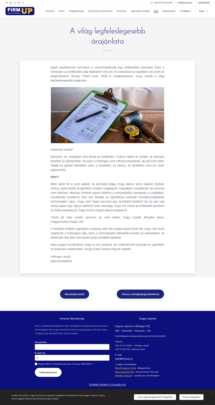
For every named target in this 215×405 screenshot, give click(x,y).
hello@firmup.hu (185, 2)
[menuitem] (51, 11)
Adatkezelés (126, 330)
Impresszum (140, 330)
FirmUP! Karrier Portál (125, 368)
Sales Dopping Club (124, 372)
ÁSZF (117, 330)
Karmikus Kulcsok (123, 375)
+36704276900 (204, 2)
